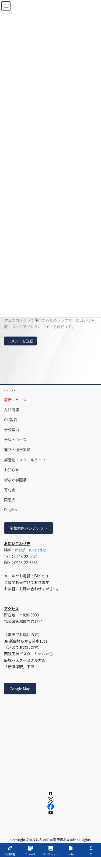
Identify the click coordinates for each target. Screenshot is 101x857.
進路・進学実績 (17, 449)
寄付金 (9, 489)
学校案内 (11, 429)
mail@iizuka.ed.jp (31, 550)
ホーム (9, 389)
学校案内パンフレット (28, 528)
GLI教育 (10, 419)
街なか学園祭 (15, 479)
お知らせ (11, 469)
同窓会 (9, 499)
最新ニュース (15, 399)
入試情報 (11, 409)
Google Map (20, 688)
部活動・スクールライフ (25, 459)
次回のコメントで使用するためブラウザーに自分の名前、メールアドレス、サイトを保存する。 (49, 323)
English (10, 509)
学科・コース (15, 439)
